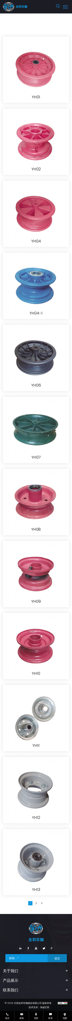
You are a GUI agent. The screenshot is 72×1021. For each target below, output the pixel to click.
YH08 (36, 529)
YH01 (36, 97)
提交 (57, 958)
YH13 (36, 889)
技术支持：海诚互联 (39, 1007)
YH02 (36, 169)
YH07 (36, 457)
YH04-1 (36, 313)
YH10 (36, 673)
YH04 (36, 241)
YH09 (36, 601)
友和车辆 (21, 7)
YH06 (36, 385)
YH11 (36, 745)
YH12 (36, 817)
